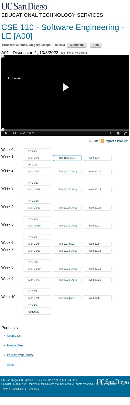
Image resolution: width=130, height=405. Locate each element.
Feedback (33, 389)
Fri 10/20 (39, 200)
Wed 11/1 (100, 225)
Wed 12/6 (100, 298)
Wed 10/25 (100, 207)
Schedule (33, 311)
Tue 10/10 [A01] (69, 172)
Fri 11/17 (39, 262)
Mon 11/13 (39, 250)
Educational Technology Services (52, 15)
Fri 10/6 (39, 164)
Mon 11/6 (39, 243)
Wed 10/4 (100, 157)
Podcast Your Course (20, 355)
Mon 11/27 (39, 280)
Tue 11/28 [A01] (69, 281)
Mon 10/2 (39, 157)
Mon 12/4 (39, 298)
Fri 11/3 (39, 237)
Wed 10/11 (100, 171)
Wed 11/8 (100, 243)
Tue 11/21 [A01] (69, 269)
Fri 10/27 (39, 219)
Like (95, 141)
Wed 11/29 (100, 280)
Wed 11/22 (100, 268)
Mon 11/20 (39, 268)
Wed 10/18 (100, 189)
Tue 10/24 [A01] (69, 208)
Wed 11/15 (100, 250)
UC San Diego (24, 7)
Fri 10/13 (39, 182)
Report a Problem (117, 141)
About (10, 364)
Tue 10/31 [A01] (69, 226)
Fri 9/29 (39, 151)
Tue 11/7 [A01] (69, 243)
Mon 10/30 (39, 225)
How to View (15, 345)
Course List (14, 335)
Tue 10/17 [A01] (69, 190)
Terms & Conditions (12, 389)
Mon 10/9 (39, 171)
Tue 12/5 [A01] (69, 298)
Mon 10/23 (39, 207)
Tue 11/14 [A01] (69, 251)
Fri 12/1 (39, 291)
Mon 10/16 (39, 189)
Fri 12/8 (39, 304)
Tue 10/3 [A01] (70, 158)
